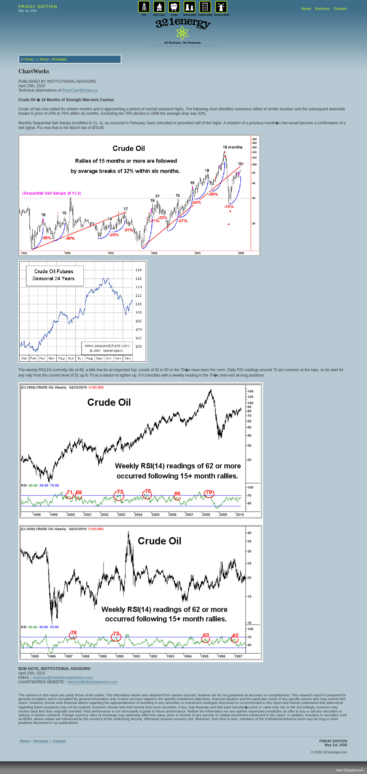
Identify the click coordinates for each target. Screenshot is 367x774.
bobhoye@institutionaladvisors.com (63, 677)
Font (28, 59)
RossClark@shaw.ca (79, 90)
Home (307, 8)
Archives (322, 8)
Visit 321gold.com (349, 770)
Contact (340, 8)
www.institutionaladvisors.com (92, 682)
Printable (59, 59)
